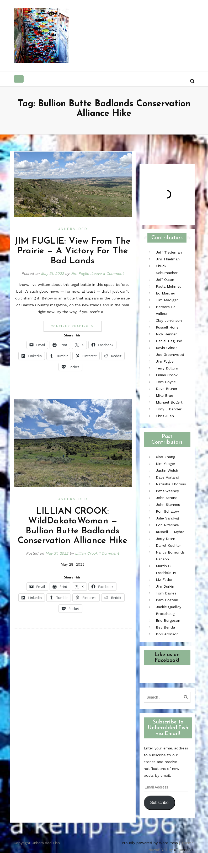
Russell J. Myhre (170, 532)
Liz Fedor (164, 579)
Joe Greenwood (170, 354)
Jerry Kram (165, 539)
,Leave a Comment (107, 273)
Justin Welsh (167, 470)
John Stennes (168, 504)
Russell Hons (167, 327)
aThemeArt (184, 849)
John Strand (167, 498)
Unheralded (72, 229)
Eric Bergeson (168, 620)
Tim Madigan (167, 300)
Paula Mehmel (168, 286)
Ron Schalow (167, 511)
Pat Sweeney (167, 491)
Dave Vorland (167, 477)
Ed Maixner (165, 293)
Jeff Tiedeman (169, 252)
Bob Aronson (167, 634)
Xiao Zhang (165, 457)
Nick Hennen (167, 334)
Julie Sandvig (167, 518)
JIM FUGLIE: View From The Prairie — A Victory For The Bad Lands (73, 251)
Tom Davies (166, 593)
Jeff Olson (165, 279)
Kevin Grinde (167, 348)
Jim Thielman (168, 259)
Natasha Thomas (171, 484)
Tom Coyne (166, 382)
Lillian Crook (86, 553)
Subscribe (159, 802)
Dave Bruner (166, 389)
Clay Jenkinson (169, 320)
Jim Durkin (165, 586)
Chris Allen (165, 416)
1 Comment (109, 553)
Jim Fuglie (80, 273)
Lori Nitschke (167, 525)
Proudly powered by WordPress (150, 843)
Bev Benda (165, 627)
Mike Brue (164, 395)
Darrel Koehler (168, 545)
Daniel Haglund (169, 341)
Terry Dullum (167, 368)
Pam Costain (167, 600)
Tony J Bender (169, 409)
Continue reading (76, 326)
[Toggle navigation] (19, 79)
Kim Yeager (165, 464)
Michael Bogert (169, 402)
